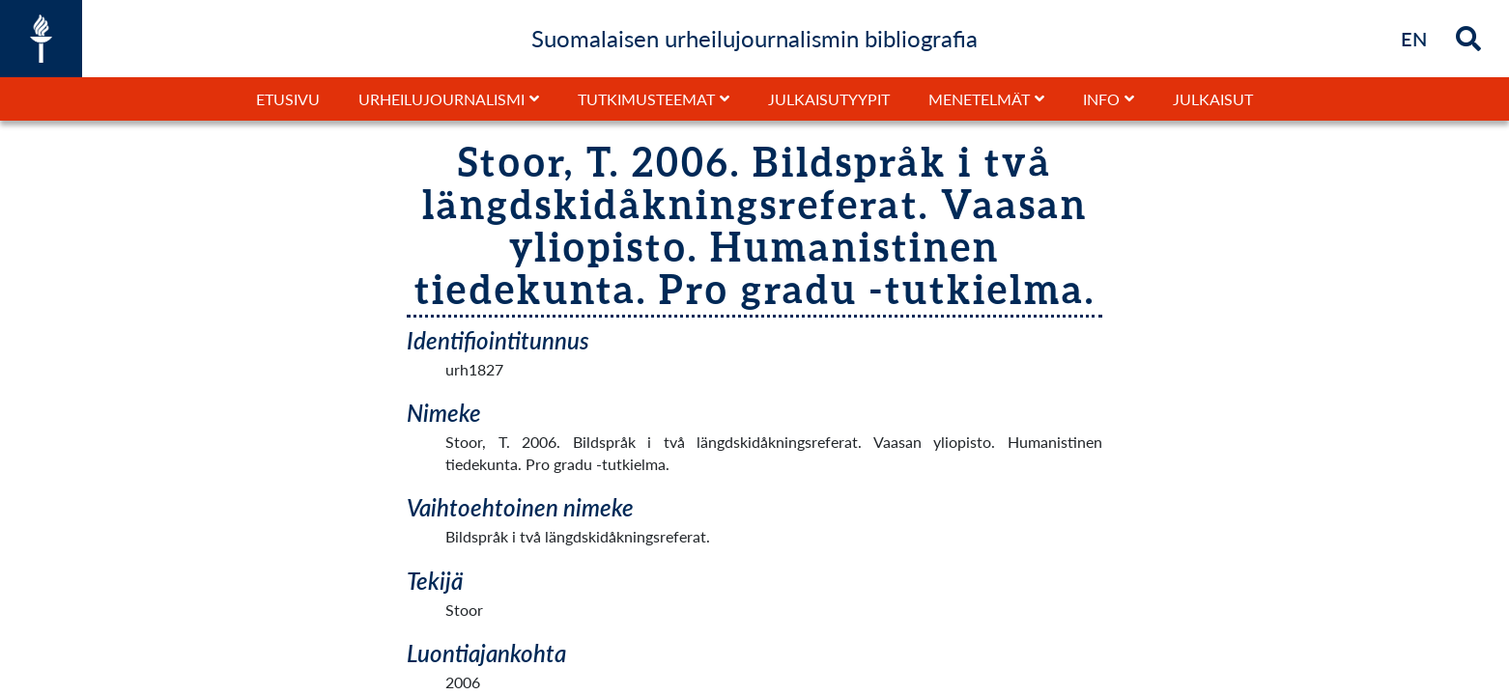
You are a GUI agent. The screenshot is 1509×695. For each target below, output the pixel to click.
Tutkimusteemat (646, 99)
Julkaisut (1213, 99)
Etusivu (288, 99)
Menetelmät (979, 99)
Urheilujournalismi (441, 99)
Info (1101, 99)
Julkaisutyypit (829, 99)
